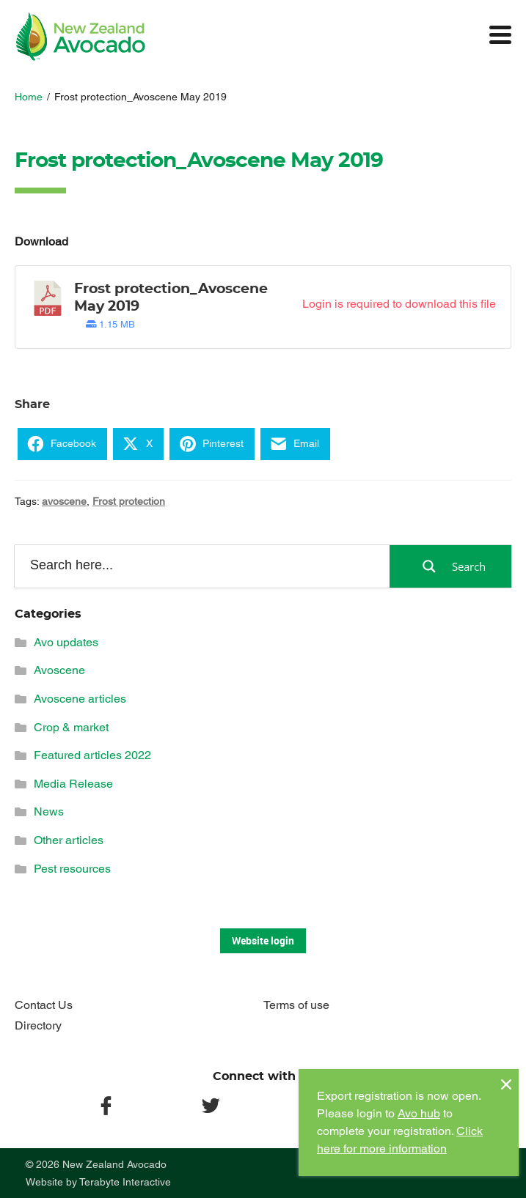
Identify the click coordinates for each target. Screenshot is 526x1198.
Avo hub (419, 1113)
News (49, 811)
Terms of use (296, 1005)
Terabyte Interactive (125, 1182)
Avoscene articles (80, 699)
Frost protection (128, 501)
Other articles (68, 840)
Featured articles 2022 (92, 755)
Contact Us (44, 1005)
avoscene (64, 501)
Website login (263, 940)
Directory (38, 1025)
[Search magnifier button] (450, 566)
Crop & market (71, 727)
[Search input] (201, 565)
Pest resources (72, 869)
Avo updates (66, 642)
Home (29, 97)
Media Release (73, 784)
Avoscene (59, 670)
